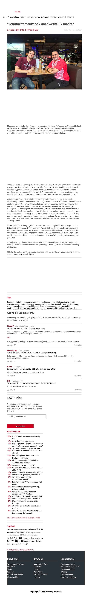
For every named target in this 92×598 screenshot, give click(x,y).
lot (45, 306)
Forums (26, 12)
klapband (28, 306)
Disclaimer (38, 567)
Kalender (10, 572)
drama (40, 529)
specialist (34, 308)
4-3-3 (43, 328)
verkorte (49, 308)
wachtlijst (16, 544)
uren (44, 308)
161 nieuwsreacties (13, 353)
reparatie (10, 304)
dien (52, 304)
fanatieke (58, 304)
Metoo (9, 367)
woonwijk (24, 544)
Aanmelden (11, 564)
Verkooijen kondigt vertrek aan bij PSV (26, 499)
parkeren (15, 537)
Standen (24, 17)
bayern (16, 529)
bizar (19, 529)
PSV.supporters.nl (67, 569)
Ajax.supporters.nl (68, 564)
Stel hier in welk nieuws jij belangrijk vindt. (23, 518)
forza (27, 532)
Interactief (36, 12)
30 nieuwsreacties (13, 383)
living (42, 306)
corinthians (29, 529)
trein (40, 308)
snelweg (27, 308)
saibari (36, 538)
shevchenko (15, 541)
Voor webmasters (40, 564)
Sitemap (64, 572)
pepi (30, 538)
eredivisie (11, 532)
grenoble (10, 306)
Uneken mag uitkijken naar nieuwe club (27, 472)
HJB (8, 381)
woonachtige (71, 308)
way (64, 308)
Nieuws (17, 12)
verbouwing (10, 544)
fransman (10, 302)
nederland (56, 306)
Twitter (37, 17)
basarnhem (10, 529)
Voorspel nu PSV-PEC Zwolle (30, 328)
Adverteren (38, 572)
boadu (22, 529)
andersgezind (41, 304)
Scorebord (62, 17)
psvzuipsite (70, 302)
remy (48, 302)
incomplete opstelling (48, 353)
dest (35, 529)
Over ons (38, 559)
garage (65, 304)
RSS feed (70, 17)
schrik (41, 538)
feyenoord (36, 302)
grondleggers (19, 306)
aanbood (18, 304)
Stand (9, 569)
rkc (22, 308)
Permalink (78, 345)
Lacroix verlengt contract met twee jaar (27, 496)
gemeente (36, 532)
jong (39, 532)
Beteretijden (12, 351)
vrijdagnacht (58, 308)
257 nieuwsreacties (13, 328)
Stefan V (10, 326)
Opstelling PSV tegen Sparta (23, 441)
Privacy (37, 569)
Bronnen (53, 17)
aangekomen (27, 304)
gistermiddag (73, 304)
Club (45, 12)
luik (16, 302)
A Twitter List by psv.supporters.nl (20, 550)
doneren (54, 302)
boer (48, 304)
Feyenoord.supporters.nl (70, 567)
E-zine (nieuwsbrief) (15, 575)
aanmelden (16, 2)
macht (43, 302)
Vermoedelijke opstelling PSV (23, 465)
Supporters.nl (67, 559)
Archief (6, 17)
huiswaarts (61, 302)
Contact (37, 577)
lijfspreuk (35, 306)
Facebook (44, 17)
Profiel (52, 12)
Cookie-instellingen (68, 577)
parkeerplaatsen (32, 535)
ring (33, 538)
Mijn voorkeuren (67, 575)
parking (26, 538)
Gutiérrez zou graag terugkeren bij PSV (26, 475)
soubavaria (33, 541)
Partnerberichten (40, 575)
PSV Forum (11, 567)
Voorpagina (7, 12)
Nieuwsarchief (12, 577)
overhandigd (65, 306)
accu (34, 304)
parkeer (23, 535)
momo (49, 306)
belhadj (21, 302)
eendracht (28, 302)
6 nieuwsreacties (12, 369)
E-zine (30, 17)
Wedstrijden (14, 17)
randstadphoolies (14, 308)
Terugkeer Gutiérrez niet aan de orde (26, 448)
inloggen (6, 2)
